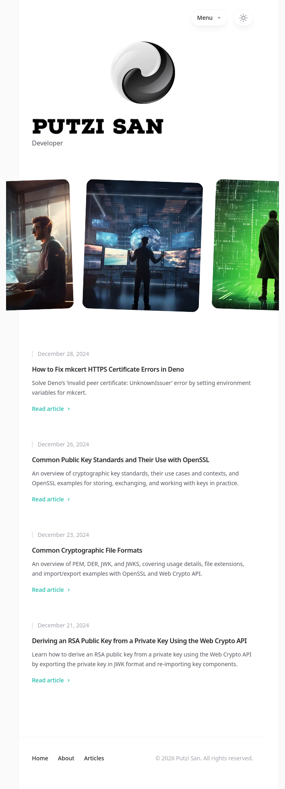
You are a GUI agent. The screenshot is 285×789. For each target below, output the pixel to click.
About (66, 758)
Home (40, 758)
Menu (209, 17)
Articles (94, 758)
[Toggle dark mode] (243, 18)
